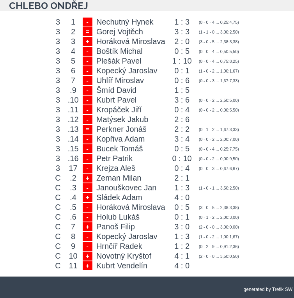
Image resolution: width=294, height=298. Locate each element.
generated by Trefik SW (268, 289)
